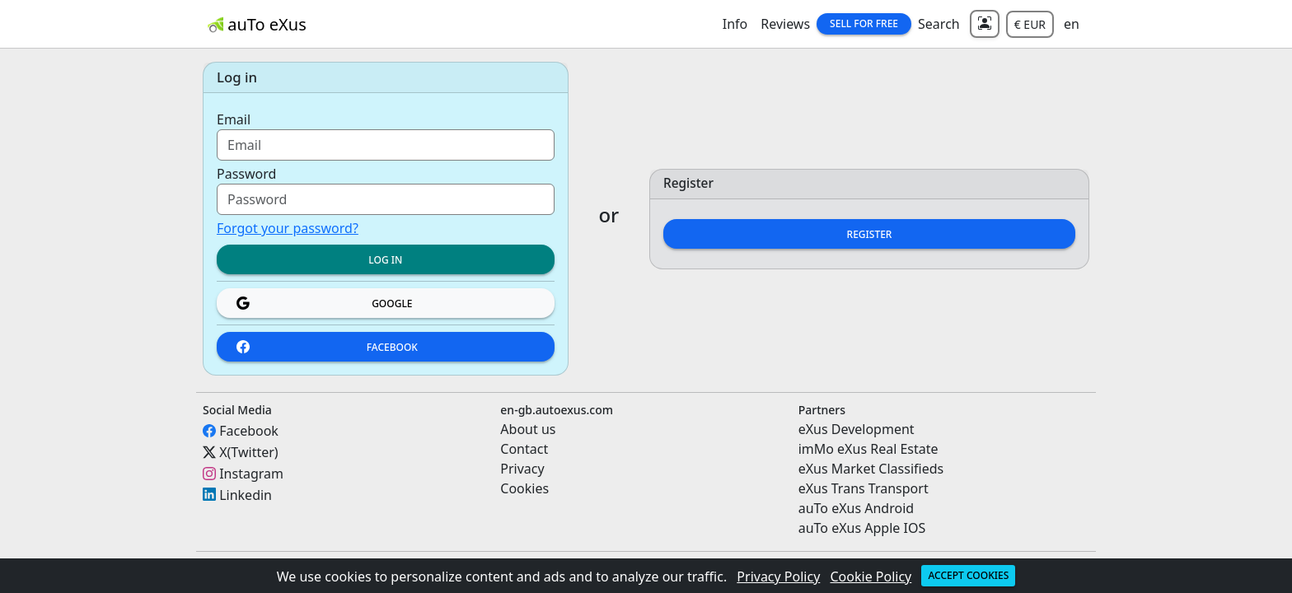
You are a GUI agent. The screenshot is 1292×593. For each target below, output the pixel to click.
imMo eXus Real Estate (868, 449)
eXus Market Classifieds (871, 469)
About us (527, 429)
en (1071, 24)
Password (246, 174)
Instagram (251, 474)
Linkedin (245, 494)
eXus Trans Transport (863, 488)
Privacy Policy (778, 576)
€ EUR (1030, 24)
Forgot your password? (287, 228)
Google (324, 303)
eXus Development (856, 429)
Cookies (524, 488)
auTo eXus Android (856, 508)
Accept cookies (968, 575)
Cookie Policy (871, 576)
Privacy (522, 469)
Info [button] (735, 24)
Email (233, 119)
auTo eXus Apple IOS (862, 528)
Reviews (785, 24)
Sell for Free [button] (864, 23)
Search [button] (939, 24)
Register (869, 234)
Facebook (327, 347)
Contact (524, 449)
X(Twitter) (248, 452)
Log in (385, 260)
